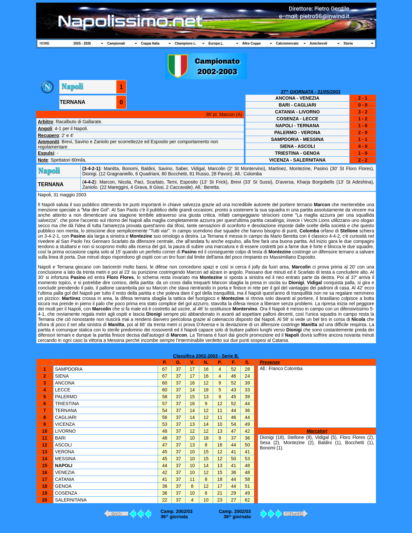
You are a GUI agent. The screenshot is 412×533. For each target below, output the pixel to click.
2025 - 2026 (82, 43)
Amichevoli (318, 43)
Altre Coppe (251, 43)
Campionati (116, 43)
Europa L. (216, 43)
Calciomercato (287, 43)
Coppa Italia (150, 43)
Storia (348, 43)
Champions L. (185, 43)
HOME (44, 43)
